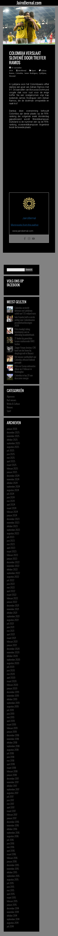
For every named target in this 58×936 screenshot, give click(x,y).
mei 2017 (10, 803)
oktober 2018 (12, 742)
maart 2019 (11, 724)
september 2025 (13, 443)
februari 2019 (12, 728)
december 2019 (13, 692)
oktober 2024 (12, 483)
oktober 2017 (12, 785)
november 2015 (13, 868)
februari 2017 (12, 814)
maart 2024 (11, 508)
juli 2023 (10, 537)
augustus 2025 (13, 446)
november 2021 (13, 609)
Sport (34, 70)
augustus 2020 (13, 663)
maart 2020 (12, 681)
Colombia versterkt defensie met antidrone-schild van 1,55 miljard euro (25, 310)
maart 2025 (11, 465)
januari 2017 (11, 818)
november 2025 (13, 436)
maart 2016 (11, 854)
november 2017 (13, 782)
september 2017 (13, 789)
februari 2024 (12, 511)
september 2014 (13, 919)
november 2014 (13, 912)
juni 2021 (10, 627)
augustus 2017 (12, 793)
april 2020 (11, 677)
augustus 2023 (13, 533)
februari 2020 (12, 684)
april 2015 (11, 894)
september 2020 (13, 659)
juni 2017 (10, 800)
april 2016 (11, 850)
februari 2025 (12, 468)
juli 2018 (10, 753)
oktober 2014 (12, 915)
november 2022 (13, 565)
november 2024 (13, 479)
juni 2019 (10, 713)
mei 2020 (11, 674)
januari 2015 (12, 904)
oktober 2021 (12, 612)
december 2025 (13, 432)
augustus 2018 (13, 749)
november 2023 (13, 522)
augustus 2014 (12, 922)
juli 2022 (10, 580)
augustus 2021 (13, 620)
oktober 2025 (12, 439)
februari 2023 (12, 555)
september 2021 (13, 616)
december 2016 (13, 821)
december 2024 (13, 475)
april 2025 (11, 461)
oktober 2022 (12, 569)
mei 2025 (11, 457)
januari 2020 (12, 688)
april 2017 (10, 807)
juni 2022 (11, 583)
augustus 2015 (13, 879)
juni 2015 (10, 886)
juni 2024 (11, 497)
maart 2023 (11, 551)
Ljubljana (42, 73)
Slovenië (12, 76)
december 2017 (13, 778)
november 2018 (13, 739)
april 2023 (11, 547)
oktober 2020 (12, 656)
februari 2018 (12, 771)
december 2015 (13, 865)
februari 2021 (12, 641)
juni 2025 (11, 454)
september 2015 (13, 876)
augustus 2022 (13, 576)
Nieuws (10, 407)
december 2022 (13, 562)
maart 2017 (11, 811)
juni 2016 (10, 843)
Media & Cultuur (13, 403)
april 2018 (11, 764)
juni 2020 (11, 670)
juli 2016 (10, 839)
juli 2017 (10, 796)
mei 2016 (10, 847)
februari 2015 (12, 901)
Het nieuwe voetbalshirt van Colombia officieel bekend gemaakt (25, 359)
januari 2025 (12, 472)
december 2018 (13, 735)
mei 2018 (10, 760)
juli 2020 (10, 666)
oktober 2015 (12, 872)
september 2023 (13, 529)
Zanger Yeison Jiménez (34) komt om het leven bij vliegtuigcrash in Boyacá (25, 350)
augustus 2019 (13, 706)
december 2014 (13, 908)
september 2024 (13, 486)
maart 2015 (11, 897)
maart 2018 (11, 767)
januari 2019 (12, 731)
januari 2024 (12, 515)
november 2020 (13, 652)
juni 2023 (11, 540)
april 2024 (11, 504)
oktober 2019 (12, 699)
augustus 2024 (13, 490)
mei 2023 (11, 544)
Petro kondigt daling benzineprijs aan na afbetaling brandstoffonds (24, 331)
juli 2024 (10, 493)
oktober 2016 (12, 829)
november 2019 (13, 695)
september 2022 (13, 573)
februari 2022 (12, 598)
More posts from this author (25, 225)
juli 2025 (10, 450)
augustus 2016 (13, 836)
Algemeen (11, 396)
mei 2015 (10, 890)
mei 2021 (10, 630)
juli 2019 (10, 710)
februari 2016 (12, 858)
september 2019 (13, 702)
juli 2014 (10, 926)
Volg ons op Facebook (15, 283)
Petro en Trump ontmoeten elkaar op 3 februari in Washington (25, 368)
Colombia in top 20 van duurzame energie (24, 377)
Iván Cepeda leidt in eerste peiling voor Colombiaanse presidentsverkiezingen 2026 (25, 321)
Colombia (19, 73)
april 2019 (11, 720)
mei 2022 (11, 587)
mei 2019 (10, 717)
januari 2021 (12, 645)
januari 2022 (12, 602)
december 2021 (13, 605)
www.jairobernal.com (22, 231)
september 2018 (13, 746)
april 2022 (11, 591)
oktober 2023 (12, 526)
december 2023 (13, 519)
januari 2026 (12, 428)
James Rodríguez (30, 73)
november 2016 (13, 825)
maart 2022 (11, 594)
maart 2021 (11, 638)
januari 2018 (12, 775)
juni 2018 (10, 757)
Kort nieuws (11, 400)
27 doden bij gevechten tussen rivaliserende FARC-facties (25, 341)
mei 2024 (11, 501)
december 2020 (13, 648)
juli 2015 (10, 883)
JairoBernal (22, 70)
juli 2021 (10, 623)
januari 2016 (12, 861)
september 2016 (13, 832)
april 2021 (11, 634)
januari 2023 (12, 558)
